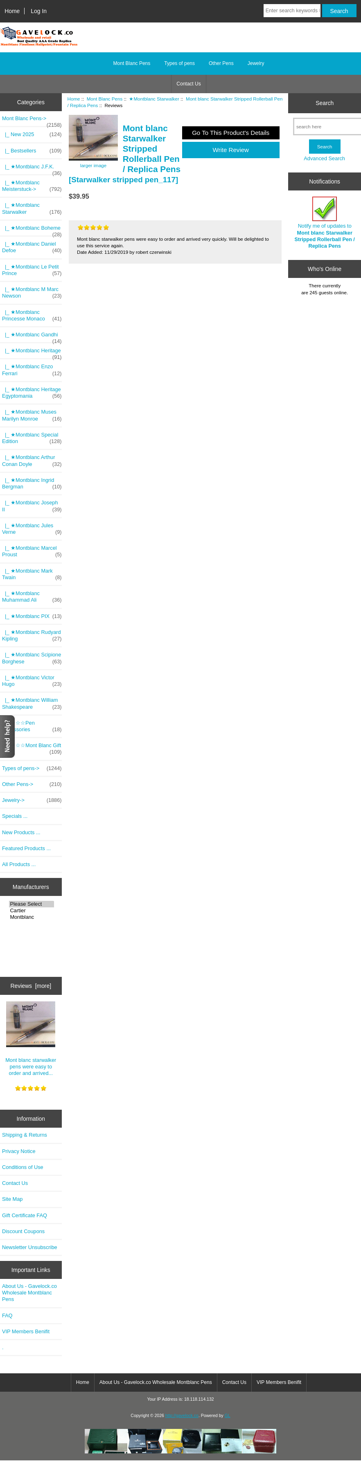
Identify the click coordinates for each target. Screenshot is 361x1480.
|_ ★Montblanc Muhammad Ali (32, 596)
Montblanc (31, 917)
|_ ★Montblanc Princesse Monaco (32, 315)
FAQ (7, 1315)
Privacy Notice (18, 1151)
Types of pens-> (32, 768)
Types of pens (179, 63)
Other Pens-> (32, 784)
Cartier (31, 910)
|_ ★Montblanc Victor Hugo (32, 680)
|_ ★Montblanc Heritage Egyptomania (32, 392)
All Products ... (19, 864)
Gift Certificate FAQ (24, 1215)
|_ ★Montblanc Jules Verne (32, 528)
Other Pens (221, 63)
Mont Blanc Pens (105, 98)
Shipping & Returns (24, 1135)
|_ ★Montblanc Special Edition (32, 438)
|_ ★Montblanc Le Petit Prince (32, 270)
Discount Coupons (23, 1231)
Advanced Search (324, 158)
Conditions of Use (22, 1167)
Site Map (12, 1199)
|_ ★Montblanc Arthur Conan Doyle (32, 460)
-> (32, 120)
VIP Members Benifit (26, 1331)
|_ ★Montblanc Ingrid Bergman (32, 483)
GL (227, 1415)
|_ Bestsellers (32, 151)
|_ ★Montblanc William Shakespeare (32, 703)
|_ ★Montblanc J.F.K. (32, 168)
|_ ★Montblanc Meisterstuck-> (32, 186)
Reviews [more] (30, 986)
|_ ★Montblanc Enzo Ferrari (32, 369)
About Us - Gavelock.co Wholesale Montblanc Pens (29, 1292)
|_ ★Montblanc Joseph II (32, 506)
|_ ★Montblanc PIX (32, 616)
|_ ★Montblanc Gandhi (32, 336)
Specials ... (14, 816)
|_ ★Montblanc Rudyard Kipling (32, 635)
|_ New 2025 (32, 134)
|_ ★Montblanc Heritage (32, 352)
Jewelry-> (32, 800)
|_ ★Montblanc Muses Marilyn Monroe (32, 415)
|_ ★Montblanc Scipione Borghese (32, 658)
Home (12, 11)
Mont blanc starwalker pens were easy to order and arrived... (30, 1038)
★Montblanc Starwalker (154, 98)
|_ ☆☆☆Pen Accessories (32, 726)
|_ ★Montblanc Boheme (32, 230)
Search (325, 103)
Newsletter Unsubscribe (29, 1247)
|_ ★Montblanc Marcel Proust (32, 551)
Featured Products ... (26, 848)
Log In (39, 11)
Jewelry (256, 63)
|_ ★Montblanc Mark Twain (32, 574)
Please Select (31, 904)
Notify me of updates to (325, 223)
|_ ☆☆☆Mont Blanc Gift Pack (32, 748)
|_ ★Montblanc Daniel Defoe (32, 247)
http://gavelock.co (182, 1415)
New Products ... (21, 832)
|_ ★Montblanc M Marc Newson (32, 292)
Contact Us (188, 84)
